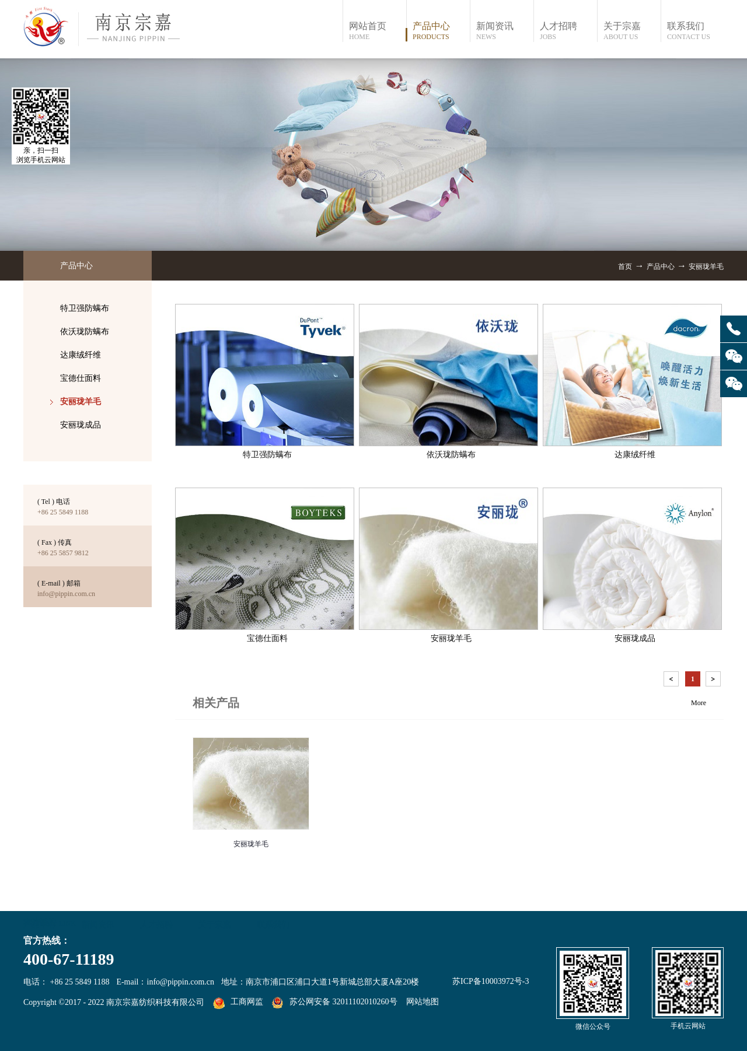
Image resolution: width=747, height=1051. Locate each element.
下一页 (714, 680)
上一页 (672, 680)
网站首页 (377, 31)
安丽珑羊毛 (706, 266)
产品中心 (661, 266)
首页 (625, 266)
